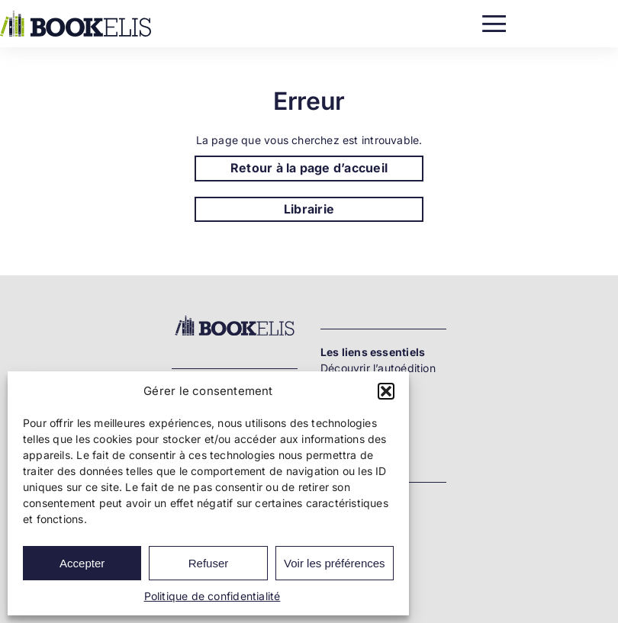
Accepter (82, 563)
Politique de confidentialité (212, 595)
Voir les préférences (334, 563)
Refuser (208, 563)
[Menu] (494, 20)
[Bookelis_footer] (235, 318)
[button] (386, 391)
